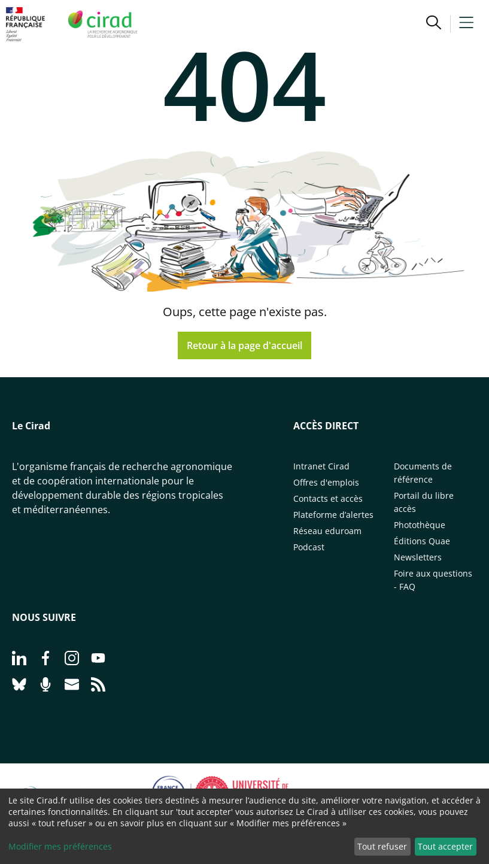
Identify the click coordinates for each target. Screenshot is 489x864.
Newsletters (418, 557)
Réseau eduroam (327, 530)
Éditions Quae (422, 541)
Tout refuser (382, 846)
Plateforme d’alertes (333, 514)
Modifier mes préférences (60, 846)
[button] (433, 24)
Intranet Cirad (321, 466)
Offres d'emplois (326, 482)
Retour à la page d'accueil (244, 345)
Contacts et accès (328, 498)
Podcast (308, 547)
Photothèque (419, 524)
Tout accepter (445, 846)
